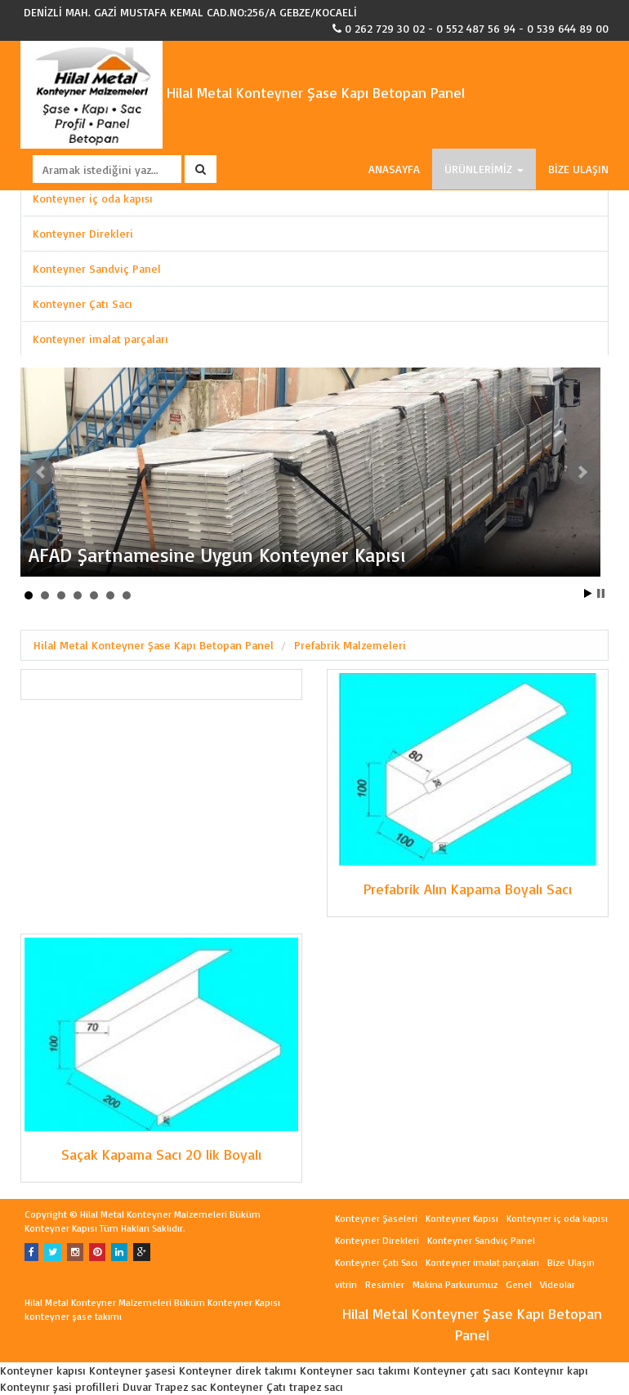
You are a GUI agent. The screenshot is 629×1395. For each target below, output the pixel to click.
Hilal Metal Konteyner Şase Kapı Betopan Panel (242, 92)
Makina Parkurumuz (455, 1284)
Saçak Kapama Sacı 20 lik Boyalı (161, 1154)
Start (588, 593)
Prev (42, 472)
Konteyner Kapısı (462, 1218)
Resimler (384, 1284)
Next (582, 472)
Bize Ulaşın (571, 1262)
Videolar (557, 1284)
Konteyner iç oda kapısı (93, 198)
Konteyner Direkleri (83, 233)
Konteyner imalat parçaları (100, 338)
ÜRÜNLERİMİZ (484, 169)
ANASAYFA (394, 169)
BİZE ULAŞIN (578, 169)
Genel (519, 1284)
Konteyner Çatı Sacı (82, 303)
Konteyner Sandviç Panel (97, 268)
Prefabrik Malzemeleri (350, 645)
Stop (600, 593)
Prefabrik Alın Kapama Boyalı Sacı (468, 889)
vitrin (346, 1284)
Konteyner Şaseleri (376, 1218)
